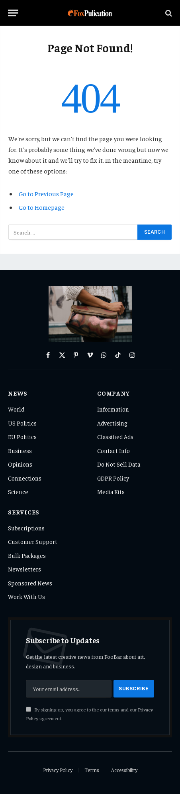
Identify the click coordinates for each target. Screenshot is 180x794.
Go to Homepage (42, 207)
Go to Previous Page (46, 193)
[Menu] (13, 13)
